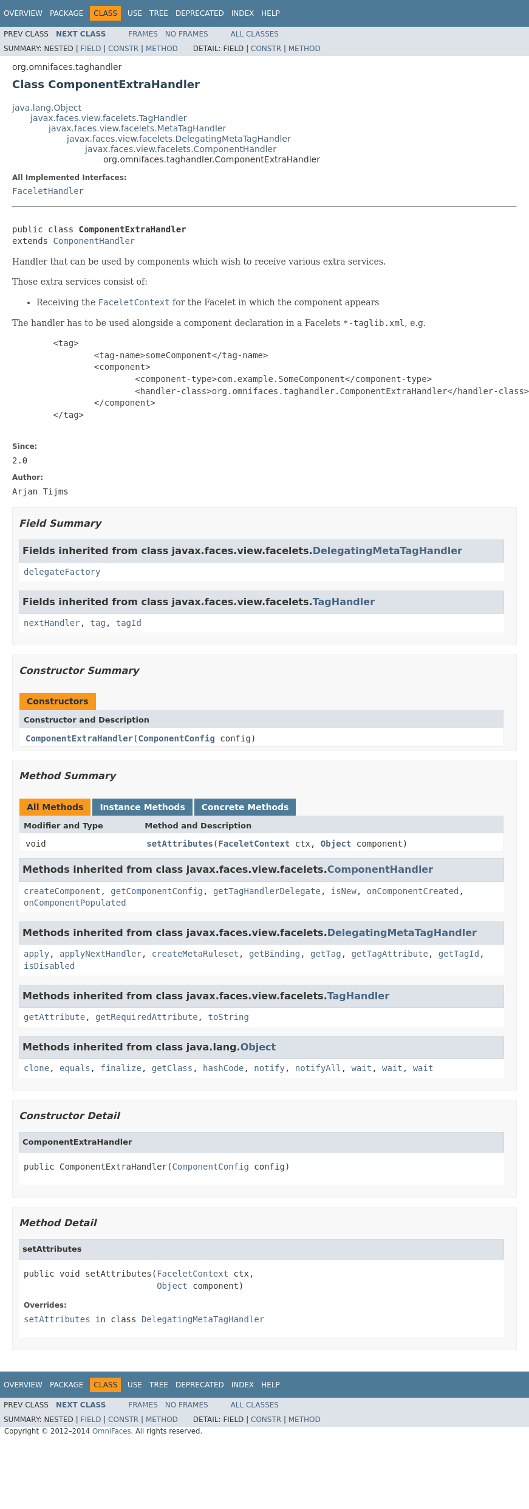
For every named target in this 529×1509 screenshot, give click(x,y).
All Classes (255, 34)
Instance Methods (142, 807)
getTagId (459, 954)
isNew (344, 891)
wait (362, 1068)
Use (135, 13)
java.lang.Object (46, 108)
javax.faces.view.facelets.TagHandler (108, 118)
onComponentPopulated (75, 902)
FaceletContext (254, 843)
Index (242, 13)
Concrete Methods (245, 807)
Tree (158, 13)
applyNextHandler (101, 954)
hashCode (223, 1068)
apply (36, 954)
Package (66, 13)
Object (336, 843)
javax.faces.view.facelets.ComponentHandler (180, 149)
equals (75, 1068)
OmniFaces (111, 1431)
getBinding (274, 954)
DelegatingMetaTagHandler (387, 551)
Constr (123, 48)
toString (228, 1017)
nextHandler (52, 623)
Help (270, 13)
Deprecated (200, 13)
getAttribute (54, 1017)
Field (90, 48)
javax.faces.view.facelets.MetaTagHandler (137, 128)
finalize (120, 1068)
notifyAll (318, 1068)
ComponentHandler (94, 241)
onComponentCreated (413, 891)
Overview (23, 13)
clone (36, 1068)
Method (162, 48)
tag (98, 623)
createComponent (62, 891)
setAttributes (179, 843)
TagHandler (344, 602)
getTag (325, 954)
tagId (129, 623)
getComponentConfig (157, 891)
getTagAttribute (389, 954)
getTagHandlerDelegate (267, 891)
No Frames (186, 34)
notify (269, 1068)
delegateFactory (62, 572)
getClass (172, 1068)
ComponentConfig (176, 738)
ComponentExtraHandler (79, 738)
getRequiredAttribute (146, 1017)
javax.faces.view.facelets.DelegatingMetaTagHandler (179, 139)
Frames (143, 34)
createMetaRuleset (195, 954)
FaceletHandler (48, 191)
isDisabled (49, 966)
